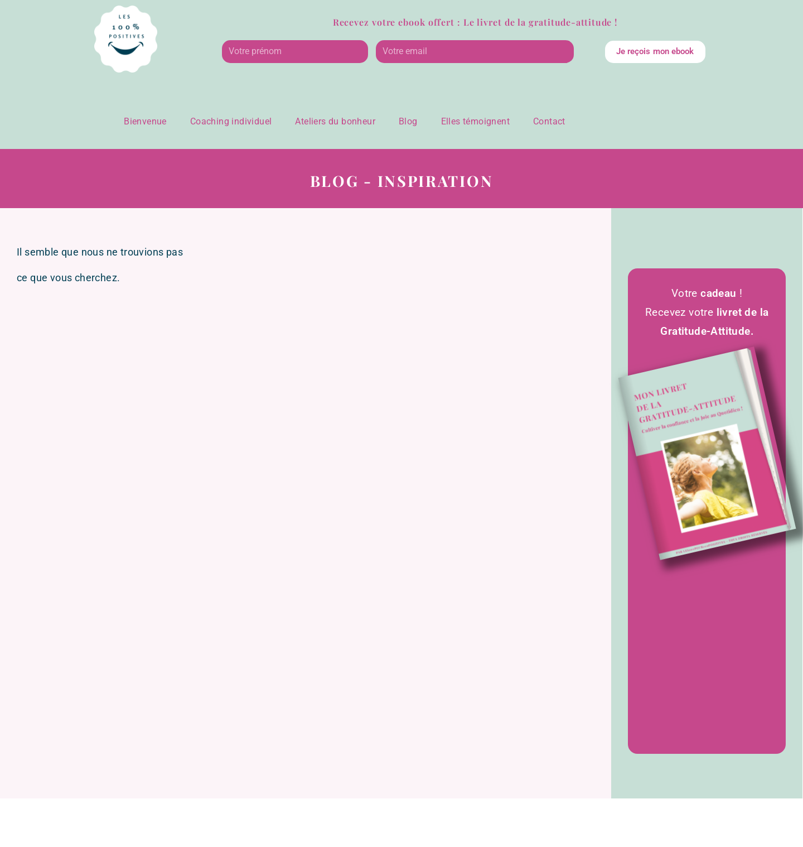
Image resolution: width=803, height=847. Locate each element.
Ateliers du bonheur (335, 121)
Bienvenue (145, 121)
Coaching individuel (231, 121)
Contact (549, 121)
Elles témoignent (475, 121)
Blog (408, 121)
